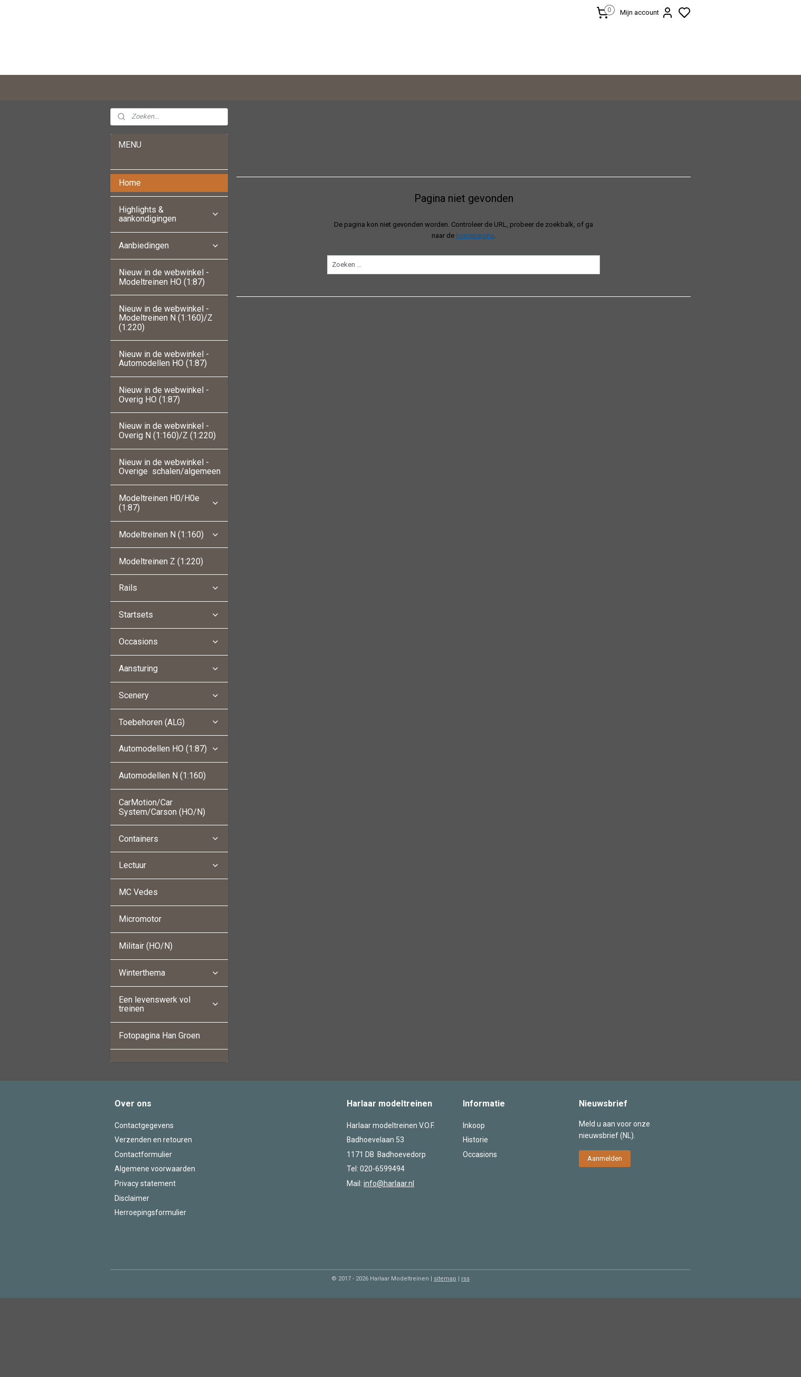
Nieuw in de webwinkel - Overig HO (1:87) (164, 474)
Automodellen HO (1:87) (169, 828)
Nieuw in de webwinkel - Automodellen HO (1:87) (164, 438)
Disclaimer (132, 1277)
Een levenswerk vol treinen (169, 1083)
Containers (169, 918)
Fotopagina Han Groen (159, 1115)
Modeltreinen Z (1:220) (161, 640)
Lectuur (169, 944)
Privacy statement (145, 1262)
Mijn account (647, 12)
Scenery (169, 774)
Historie (475, 1219)
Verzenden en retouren (153, 1219)
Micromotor (140, 998)
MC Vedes (138, 971)
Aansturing (169, 748)
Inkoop (474, 1204)
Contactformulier (143, 1233)
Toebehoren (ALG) (169, 801)
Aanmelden (604, 1237)
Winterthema (169, 1052)
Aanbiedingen (169, 325)
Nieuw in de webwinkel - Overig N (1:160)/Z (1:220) (168, 509)
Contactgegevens (144, 1204)
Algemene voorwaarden (155, 1248)
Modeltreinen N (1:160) (169, 614)
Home (130, 262)
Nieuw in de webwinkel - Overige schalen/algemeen (170, 546)
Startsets (169, 694)
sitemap (445, 1357)
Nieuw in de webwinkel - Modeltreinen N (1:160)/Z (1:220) (166, 397)
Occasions (169, 721)
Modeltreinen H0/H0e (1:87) (169, 582)
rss (465, 1357)
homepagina (475, 315)
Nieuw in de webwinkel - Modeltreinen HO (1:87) (164, 356)
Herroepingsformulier (150, 1291)
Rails (169, 667)
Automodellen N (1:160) (162, 855)
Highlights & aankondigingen (169, 293)
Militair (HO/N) (146, 1025)
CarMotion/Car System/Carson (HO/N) (162, 886)
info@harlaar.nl (389, 1262)
